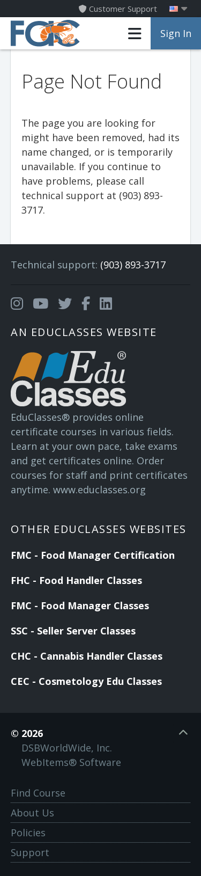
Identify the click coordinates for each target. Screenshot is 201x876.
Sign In (175, 33)
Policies (28, 832)
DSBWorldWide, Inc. (66, 747)
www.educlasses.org (99, 489)
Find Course (38, 792)
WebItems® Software (71, 762)
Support (30, 852)
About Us (32, 812)
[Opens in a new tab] (17, 304)
